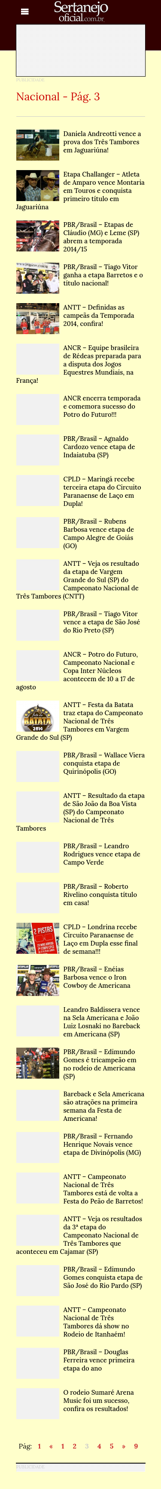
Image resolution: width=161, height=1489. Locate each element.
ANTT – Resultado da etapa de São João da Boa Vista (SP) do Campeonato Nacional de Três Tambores (80, 811)
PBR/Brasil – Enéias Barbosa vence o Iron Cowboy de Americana (73, 977)
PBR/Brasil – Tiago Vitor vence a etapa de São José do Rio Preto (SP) (78, 622)
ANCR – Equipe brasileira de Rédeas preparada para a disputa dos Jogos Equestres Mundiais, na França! (78, 364)
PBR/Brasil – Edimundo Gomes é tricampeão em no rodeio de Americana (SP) (76, 1064)
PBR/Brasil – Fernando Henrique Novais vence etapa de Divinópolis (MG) (78, 1144)
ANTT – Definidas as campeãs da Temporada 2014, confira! (75, 315)
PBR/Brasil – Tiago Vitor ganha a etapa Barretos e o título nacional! (79, 275)
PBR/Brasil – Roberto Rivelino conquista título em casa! (76, 894)
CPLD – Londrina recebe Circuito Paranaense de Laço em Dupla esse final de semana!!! (77, 939)
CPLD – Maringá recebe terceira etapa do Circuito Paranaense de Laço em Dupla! (78, 491)
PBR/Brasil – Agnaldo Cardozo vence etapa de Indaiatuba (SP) (75, 446)
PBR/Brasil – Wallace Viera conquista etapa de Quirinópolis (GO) (80, 763)
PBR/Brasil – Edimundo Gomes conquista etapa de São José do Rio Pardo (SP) (79, 1277)
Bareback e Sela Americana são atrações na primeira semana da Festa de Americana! (80, 1106)
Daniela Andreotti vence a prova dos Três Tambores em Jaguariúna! (78, 142)
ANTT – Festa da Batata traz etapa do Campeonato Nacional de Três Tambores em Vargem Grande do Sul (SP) (79, 721)
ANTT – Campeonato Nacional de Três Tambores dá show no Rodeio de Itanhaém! (72, 1322)
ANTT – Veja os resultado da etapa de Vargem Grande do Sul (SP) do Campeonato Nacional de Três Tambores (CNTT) (77, 579)
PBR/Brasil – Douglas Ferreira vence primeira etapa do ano (75, 1360)
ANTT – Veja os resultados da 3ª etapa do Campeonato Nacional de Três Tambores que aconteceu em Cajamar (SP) (79, 1235)
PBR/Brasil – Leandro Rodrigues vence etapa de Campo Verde (78, 854)
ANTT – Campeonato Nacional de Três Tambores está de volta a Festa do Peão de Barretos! (79, 1189)
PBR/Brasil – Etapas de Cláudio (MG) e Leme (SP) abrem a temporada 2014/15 (78, 236)
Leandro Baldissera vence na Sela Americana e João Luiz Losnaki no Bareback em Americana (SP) (78, 1021)
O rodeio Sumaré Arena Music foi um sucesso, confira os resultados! (75, 1400)
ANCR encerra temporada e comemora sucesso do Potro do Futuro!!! (78, 406)
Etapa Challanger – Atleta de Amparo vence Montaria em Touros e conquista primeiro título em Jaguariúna (80, 190)
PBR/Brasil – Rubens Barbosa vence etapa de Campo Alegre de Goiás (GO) (75, 533)
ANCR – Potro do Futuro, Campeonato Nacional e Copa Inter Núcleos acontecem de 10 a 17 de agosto (77, 670)
